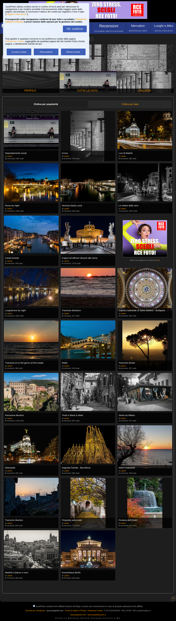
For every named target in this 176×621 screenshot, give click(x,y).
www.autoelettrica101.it (96, 615)
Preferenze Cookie (14, 41)
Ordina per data (130, 104)
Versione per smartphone (35, 611)
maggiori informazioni (16, 14)
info (158, 260)
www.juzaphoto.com (78, 615)
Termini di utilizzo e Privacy (75, 611)
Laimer (9, 156)
